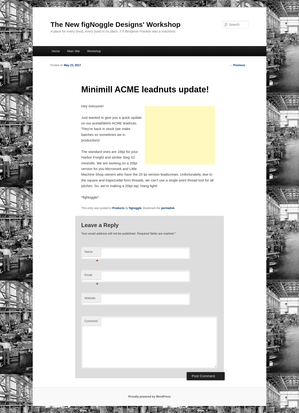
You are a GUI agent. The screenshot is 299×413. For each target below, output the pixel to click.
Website (90, 298)
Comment (91, 321)
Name (91, 253)
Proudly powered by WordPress (149, 396)
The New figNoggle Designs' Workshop (115, 24)
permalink (167, 208)
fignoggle (135, 208)
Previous (237, 65)
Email (91, 276)
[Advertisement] (180, 135)
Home (56, 51)
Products (118, 208)
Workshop (94, 51)
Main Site (73, 51)
